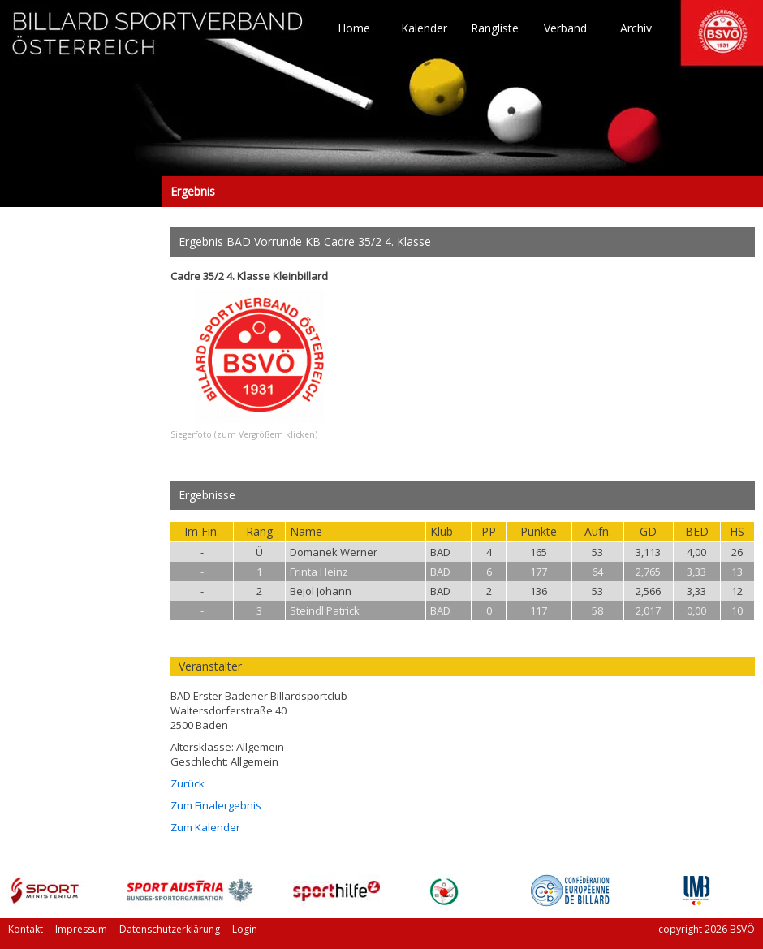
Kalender (424, 28)
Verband (565, 28)
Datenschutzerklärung (169, 929)
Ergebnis (81, 191)
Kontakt (25, 929)
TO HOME (158, 40)
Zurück (187, 783)
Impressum (81, 929)
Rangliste (495, 28)
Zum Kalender (205, 827)
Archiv (636, 28)
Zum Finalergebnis (215, 805)
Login (244, 929)
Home (354, 28)
